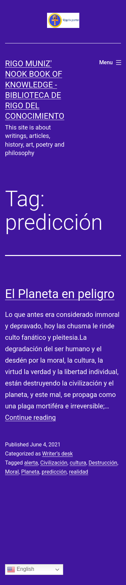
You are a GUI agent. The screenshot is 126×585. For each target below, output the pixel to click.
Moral (12, 472)
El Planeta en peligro (60, 294)
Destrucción (103, 463)
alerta (31, 463)
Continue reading (30, 417)
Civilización (54, 463)
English (20, 569)
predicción (54, 472)
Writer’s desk (57, 453)
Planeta (30, 472)
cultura (78, 463)
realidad (78, 472)
